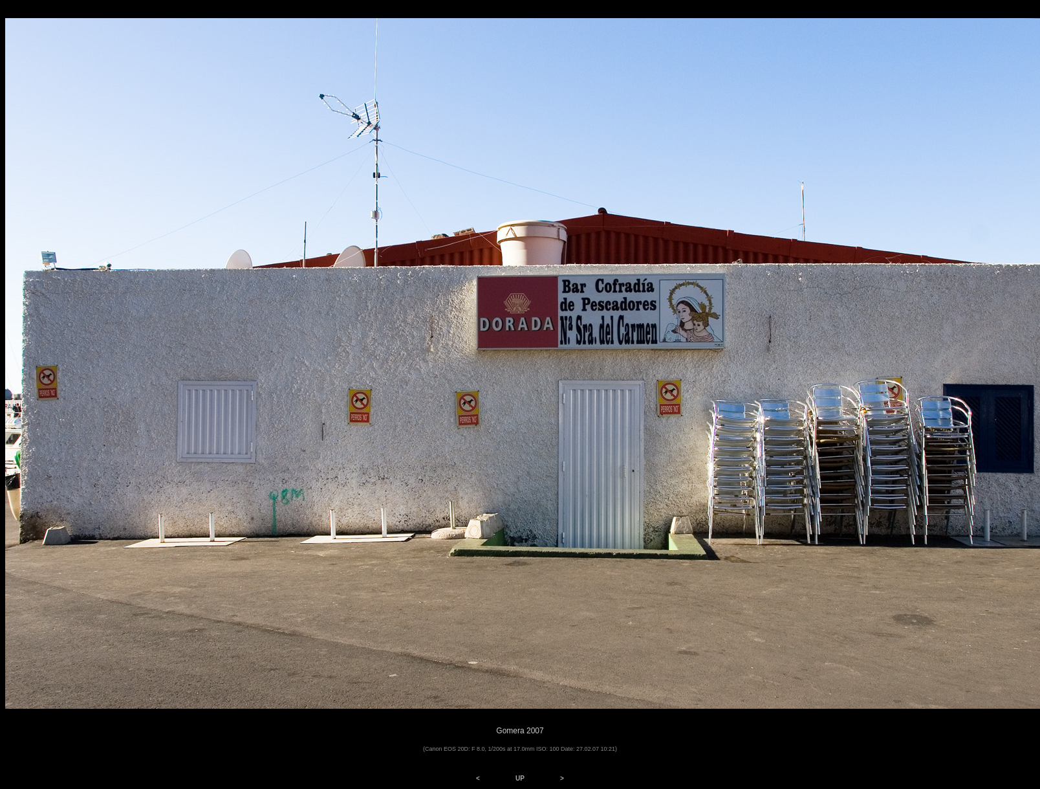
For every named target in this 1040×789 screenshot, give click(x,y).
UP (520, 778)
